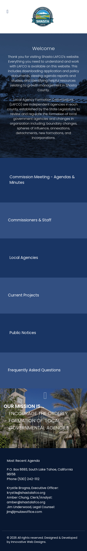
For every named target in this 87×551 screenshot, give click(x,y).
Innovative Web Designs (28, 542)
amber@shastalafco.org (26, 502)
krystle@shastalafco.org (26, 492)
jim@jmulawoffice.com (24, 511)
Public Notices (23, 332)
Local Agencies (24, 257)
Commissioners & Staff (29, 220)
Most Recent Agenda (23, 460)
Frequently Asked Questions (34, 370)
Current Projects (23, 295)
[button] (45, 441)
